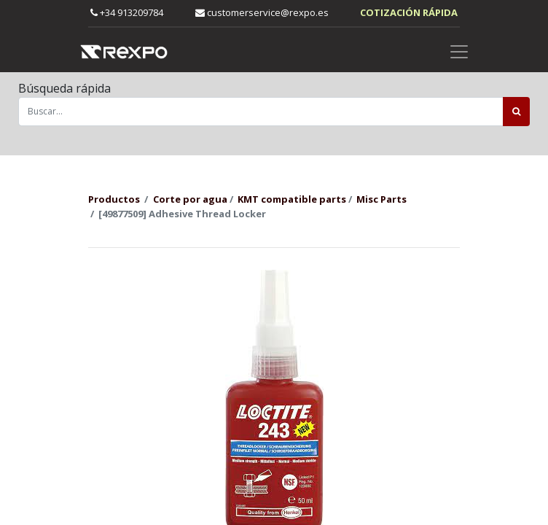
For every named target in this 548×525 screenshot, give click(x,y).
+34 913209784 (126, 12)
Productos (114, 199)
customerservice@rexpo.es (262, 12)
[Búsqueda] (516, 111)
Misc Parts (381, 199)
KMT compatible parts (292, 199)
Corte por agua (190, 199)
